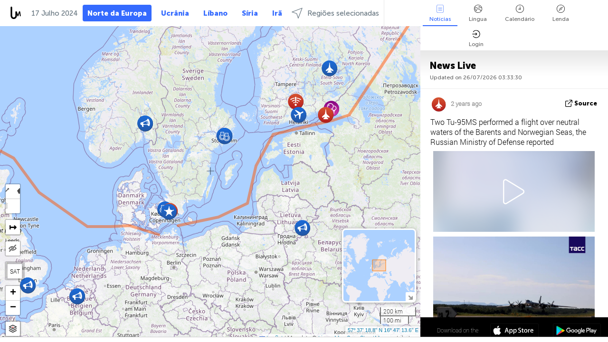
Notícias (440, 13)
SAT (15, 271)
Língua (478, 13)
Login (476, 39)
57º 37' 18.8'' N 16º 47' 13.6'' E (383, 330)
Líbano (215, 13)
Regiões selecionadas (335, 13)
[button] (302, 227)
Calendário (519, 13)
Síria (250, 13)
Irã (277, 13)
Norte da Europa (117, 13)
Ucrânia (175, 13)
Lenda (560, 13)
